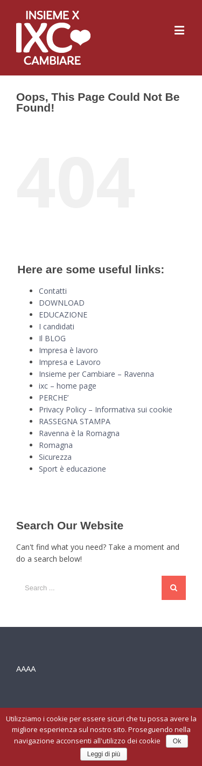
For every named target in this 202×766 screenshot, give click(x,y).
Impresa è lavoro (68, 350)
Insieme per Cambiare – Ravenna (96, 374)
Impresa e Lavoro (70, 362)
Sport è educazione (72, 469)
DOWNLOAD (62, 303)
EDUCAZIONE (63, 314)
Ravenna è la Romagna (79, 433)
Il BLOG (52, 338)
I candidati (56, 326)
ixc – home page (67, 386)
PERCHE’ (53, 397)
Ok (177, 741)
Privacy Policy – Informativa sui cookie (105, 409)
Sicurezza (55, 457)
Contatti (53, 291)
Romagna (56, 445)
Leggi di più (103, 754)
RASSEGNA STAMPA (74, 421)
